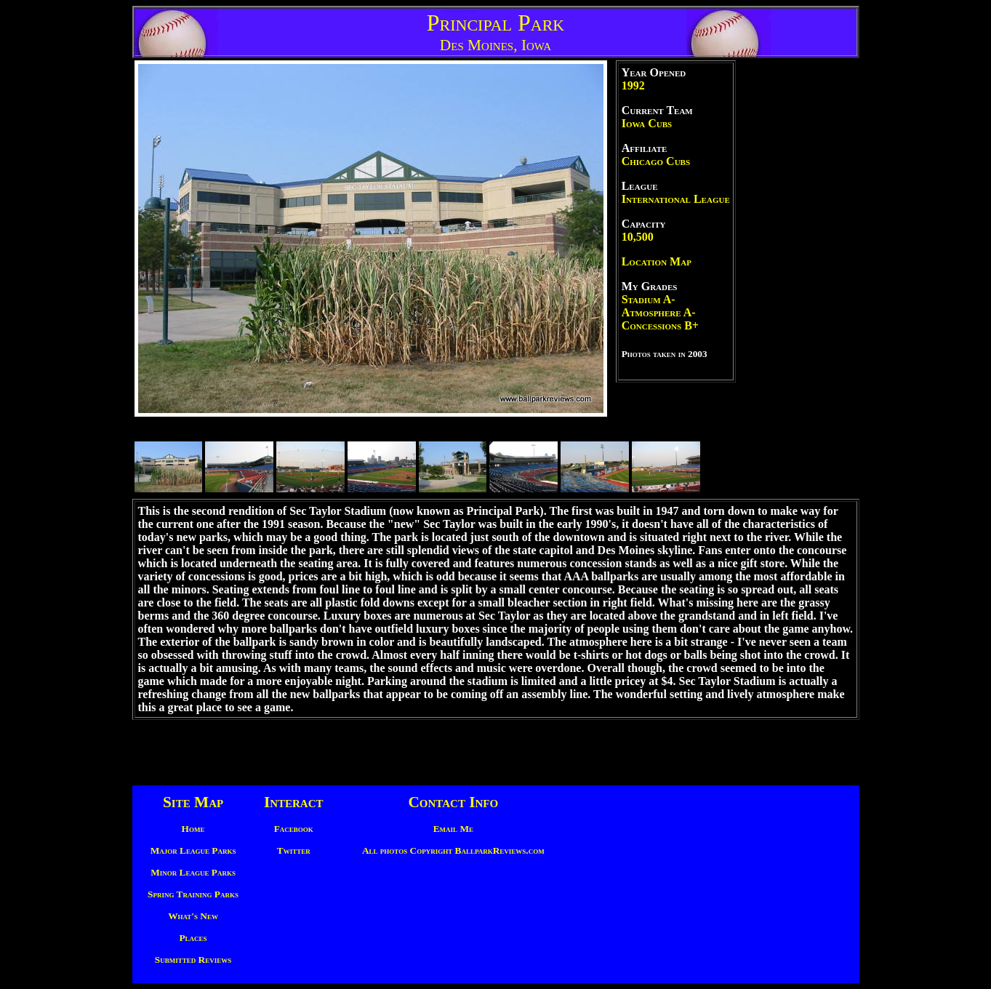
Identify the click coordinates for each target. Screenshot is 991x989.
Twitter (293, 850)
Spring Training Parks (193, 894)
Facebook (293, 828)
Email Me (453, 828)
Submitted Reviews (193, 959)
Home (193, 828)
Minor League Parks (193, 872)
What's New (193, 915)
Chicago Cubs (656, 161)
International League (676, 199)
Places (192, 937)
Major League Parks (193, 850)
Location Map (656, 261)
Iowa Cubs (647, 123)
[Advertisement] (797, 278)
